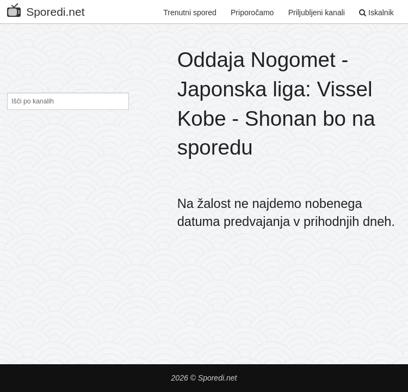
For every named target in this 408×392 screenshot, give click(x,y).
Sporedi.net (45, 9)
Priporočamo (252, 12)
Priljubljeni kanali (316, 12)
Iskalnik (376, 12)
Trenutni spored (190, 12)
